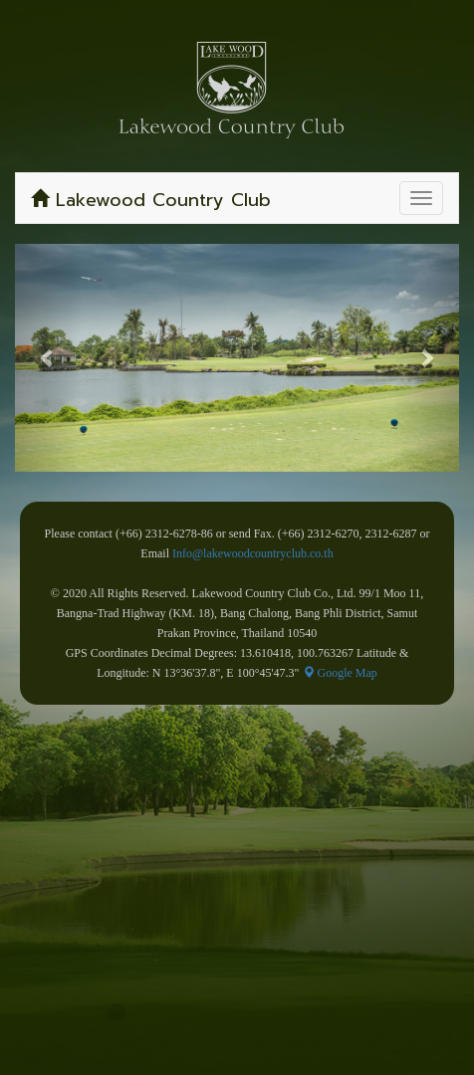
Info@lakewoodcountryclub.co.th (253, 553)
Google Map (340, 673)
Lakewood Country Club (151, 200)
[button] (48, 358)
